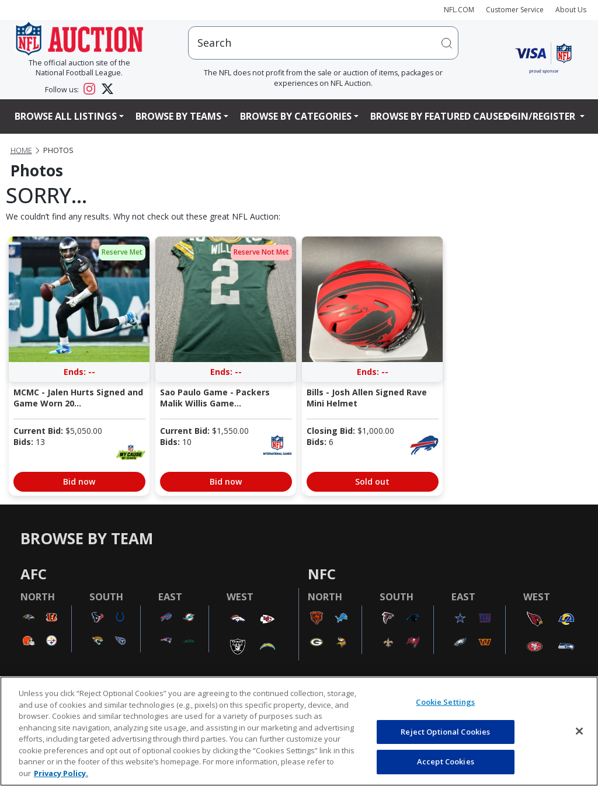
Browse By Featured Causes (439, 116)
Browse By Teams (178, 116)
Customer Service (515, 10)
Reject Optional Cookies (445, 731)
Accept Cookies (445, 761)
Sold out (372, 481)
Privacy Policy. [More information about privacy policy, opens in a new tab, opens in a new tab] (61, 773)
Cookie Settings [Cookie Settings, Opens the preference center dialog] (445, 702)
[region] (299, 731)
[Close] (579, 731)
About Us (570, 10)
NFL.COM (459, 10)
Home (21, 150)
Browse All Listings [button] (66, 116)
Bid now (79, 481)
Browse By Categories (296, 116)
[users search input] (323, 43)
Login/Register (538, 116)
